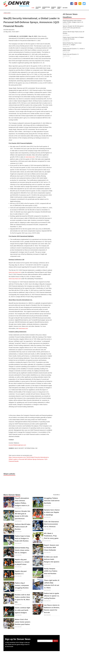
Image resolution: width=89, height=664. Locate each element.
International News (46, 8)
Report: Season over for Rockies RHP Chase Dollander (51, 547)
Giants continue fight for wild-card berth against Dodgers (22, 610)
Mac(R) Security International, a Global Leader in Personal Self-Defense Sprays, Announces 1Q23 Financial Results (31, 22)
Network (65, 7)
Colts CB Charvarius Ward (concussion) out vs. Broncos (51, 524)
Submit (55, 640)
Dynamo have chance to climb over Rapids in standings (52, 512)
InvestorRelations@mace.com (17, 445)
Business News (53, 8)
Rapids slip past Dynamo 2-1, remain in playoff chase (22, 562)
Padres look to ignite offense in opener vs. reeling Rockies (51, 596)
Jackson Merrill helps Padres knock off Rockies (22, 526)
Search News (59, 8)
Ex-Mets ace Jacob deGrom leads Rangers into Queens (51, 559)
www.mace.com (30, 157)
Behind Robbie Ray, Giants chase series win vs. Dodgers (22, 550)
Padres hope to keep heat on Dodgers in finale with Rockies (22, 538)
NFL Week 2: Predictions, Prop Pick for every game (51, 536)
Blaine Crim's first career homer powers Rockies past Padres (22, 622)
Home (32, 7)
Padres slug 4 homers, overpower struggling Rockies (22, 585)
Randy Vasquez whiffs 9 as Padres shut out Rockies (50, 571)
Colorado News (38, 8)
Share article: (9, 474)
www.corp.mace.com (15, 272)
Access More (56, 494)
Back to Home (6, 12)
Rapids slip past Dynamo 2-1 (71, 54)
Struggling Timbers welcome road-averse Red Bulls (52, 500)
